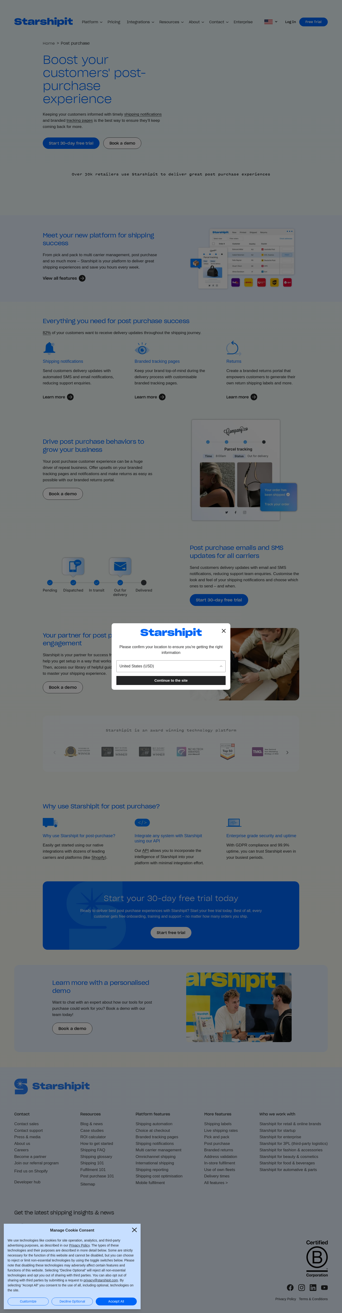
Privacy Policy (79, 1245)
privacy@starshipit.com (101, 1280)
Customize (28, 1301)
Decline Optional (72, 1301)
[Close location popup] (224, 631)
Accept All (116, 1301)
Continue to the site (171, 680)
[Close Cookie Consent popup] (134, 1229)
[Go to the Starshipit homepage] (171, 633)
